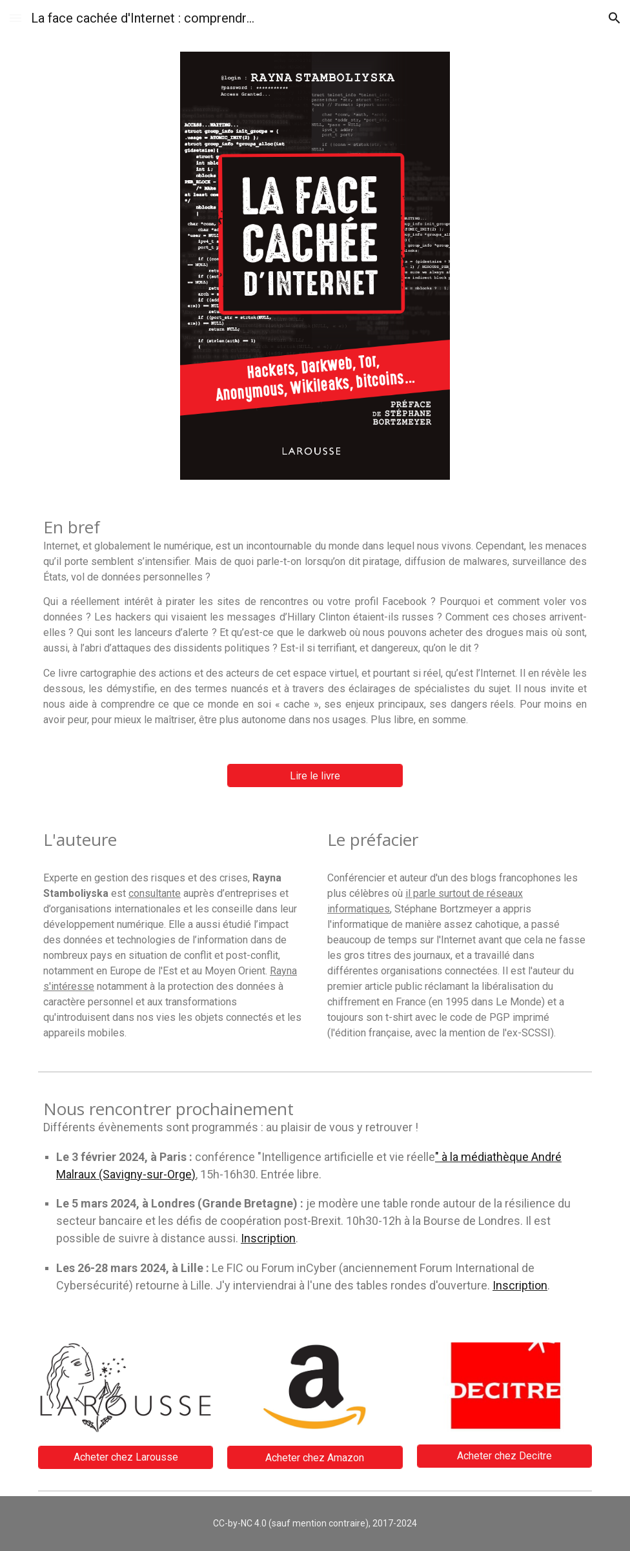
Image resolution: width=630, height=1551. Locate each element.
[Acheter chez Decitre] (504, 1455)
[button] (15, 18)
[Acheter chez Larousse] (125, 1457)
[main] (315, 622)
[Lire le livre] (314, 775)
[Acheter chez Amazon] (314, 1457)
